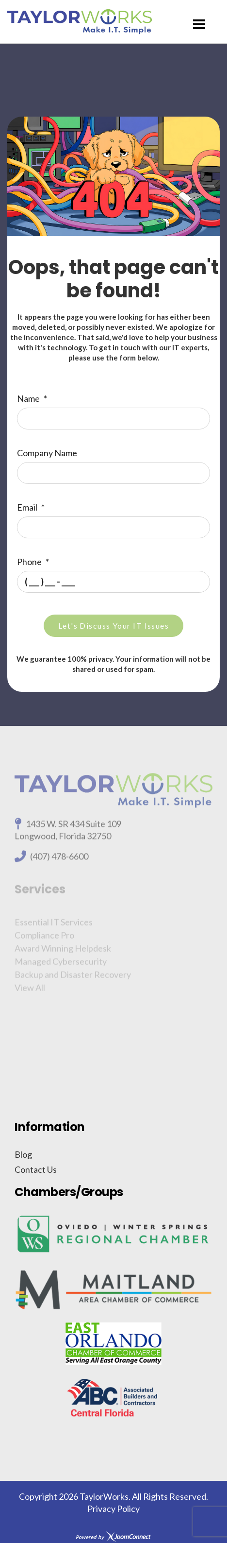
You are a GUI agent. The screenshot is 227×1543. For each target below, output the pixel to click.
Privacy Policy (113, 1508)
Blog (23, 1154)
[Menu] (199, 24)
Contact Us (36, 1169)
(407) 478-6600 (59, 859)
